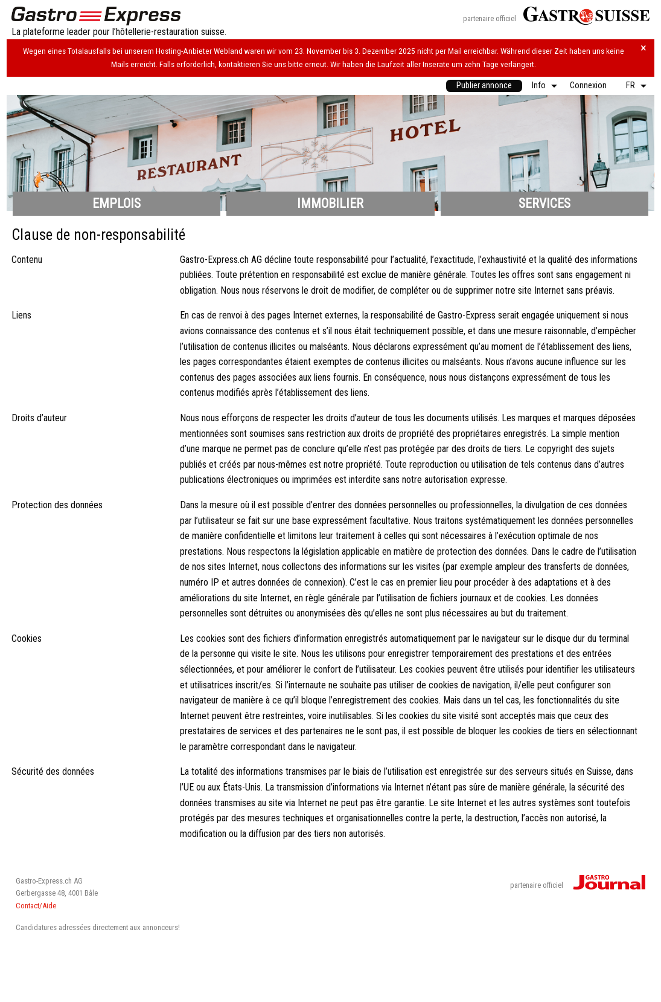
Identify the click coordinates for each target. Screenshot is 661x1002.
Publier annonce (484, 85)
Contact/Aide (36, 905)
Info (539, 85)
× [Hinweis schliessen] (643, 48)
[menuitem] (484, 86)
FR (630, 85)
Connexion (588, 85)
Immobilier (330, 203)
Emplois (116, 203)
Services (544, 203)
